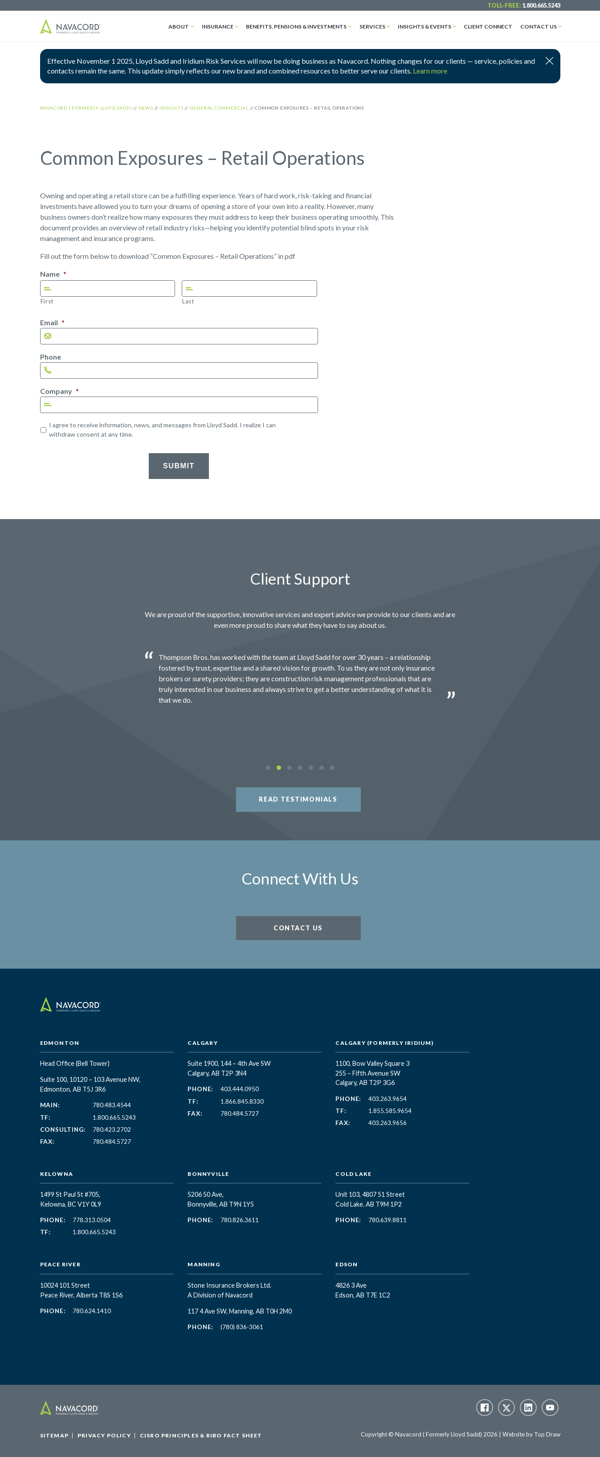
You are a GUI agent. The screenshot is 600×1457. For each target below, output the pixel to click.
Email (52, 322)
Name (53, 274)
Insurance (222, 26)
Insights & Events (426, 26)
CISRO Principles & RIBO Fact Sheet (201, 1435)
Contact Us (539, 26)
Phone (50, 356)
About (184, 26)
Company (59, 391)
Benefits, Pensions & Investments (300, 26)
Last (188, 301)
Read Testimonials (298, 799)
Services (375, 26)
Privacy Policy (104, 1435)
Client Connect (489, 26)
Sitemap (54, 1435)
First (47, 301)
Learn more (430, 70)
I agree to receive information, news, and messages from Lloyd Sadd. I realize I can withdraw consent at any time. (162, 429)
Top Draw (547, 1434)
